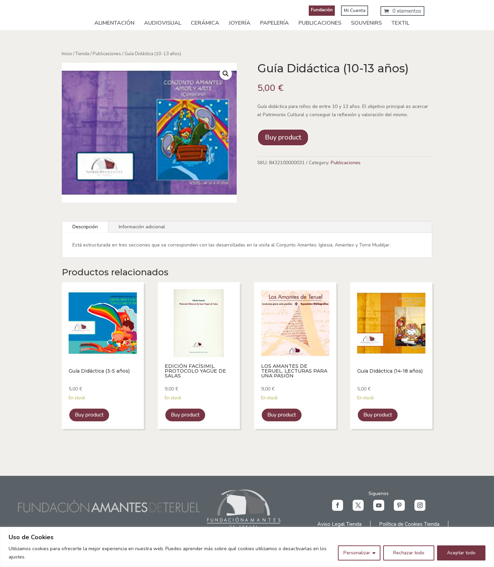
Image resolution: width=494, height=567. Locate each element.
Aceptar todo (461, 553)
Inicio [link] (67, 54)
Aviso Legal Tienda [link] (339, 524)
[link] (402, 11)
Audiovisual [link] (162, 23)
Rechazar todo (408, 553)
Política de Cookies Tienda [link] (409, 524)
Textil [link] (400, 23)
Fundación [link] (322, 10)
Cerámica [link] (205, 23)
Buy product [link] (89, 415)
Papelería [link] (274, 23)
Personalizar (356, 553)
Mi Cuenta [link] (354, 11)
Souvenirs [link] (366, 23)
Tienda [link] (82, 54)
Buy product (283, 137)
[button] (337, 505)
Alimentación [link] (114, 23)
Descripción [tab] (85, 227)
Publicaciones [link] (319, 23)
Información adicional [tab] (142, 227)
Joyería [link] (239, 23)
